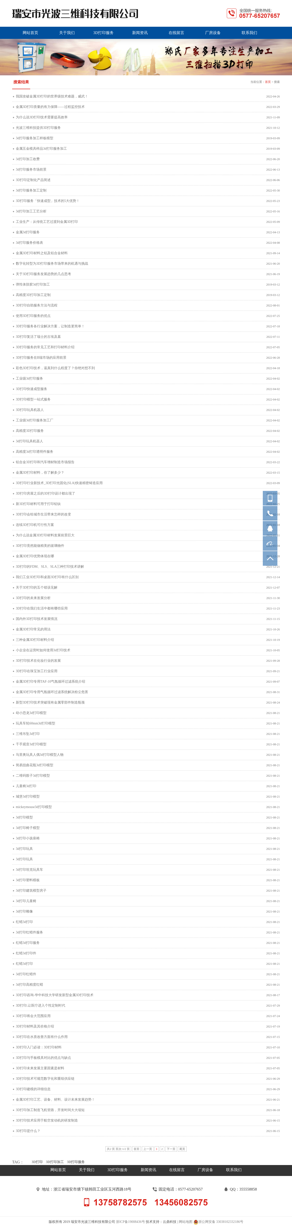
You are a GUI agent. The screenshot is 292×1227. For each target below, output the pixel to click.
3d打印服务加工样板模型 (34, 138)
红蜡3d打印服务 (28, 943)
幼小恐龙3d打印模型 (31, 713)
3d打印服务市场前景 (31, 169)
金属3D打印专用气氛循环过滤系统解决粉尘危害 (52, 692)
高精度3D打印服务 (30, 431)
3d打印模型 (24, 817)
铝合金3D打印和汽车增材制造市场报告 (45, 462)
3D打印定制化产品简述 (33, 180)
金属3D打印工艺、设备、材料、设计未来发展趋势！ (55, 1099)
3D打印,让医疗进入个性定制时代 (40, 1005)
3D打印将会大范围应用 (33, 1016)
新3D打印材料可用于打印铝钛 (38, 504)
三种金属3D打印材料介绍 (35, 640)
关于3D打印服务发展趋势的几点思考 (43, 274)
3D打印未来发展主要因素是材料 (40, 1068)
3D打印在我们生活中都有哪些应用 (42, 608)
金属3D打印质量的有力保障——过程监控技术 (50, 107)
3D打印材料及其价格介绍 (35, 1026)
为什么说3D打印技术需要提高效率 (42, 117)
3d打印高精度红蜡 (29, 984)
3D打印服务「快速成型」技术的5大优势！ (48, 201)
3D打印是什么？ (28, 1131)
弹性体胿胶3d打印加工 (33, 284)
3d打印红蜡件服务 (29, 932)
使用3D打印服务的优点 (33, 316)
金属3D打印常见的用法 (33, 629)
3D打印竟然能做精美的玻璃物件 (40, 546)
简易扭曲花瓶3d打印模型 (34, 765)
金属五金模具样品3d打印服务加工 (41, 148)
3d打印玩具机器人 (29, 441)
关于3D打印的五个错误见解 (36, 587)
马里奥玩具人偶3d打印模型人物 (40, 755)
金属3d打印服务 (28, 232)
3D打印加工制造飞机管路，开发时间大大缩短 (50, 1110)
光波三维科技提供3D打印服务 (38, 128)
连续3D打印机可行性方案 (35, 525)
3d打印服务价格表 (29, 242)
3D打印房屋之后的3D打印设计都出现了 (45, 493)
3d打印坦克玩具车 (29, 869)
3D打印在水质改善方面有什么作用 (42, 1037)
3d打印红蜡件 (26, 974)
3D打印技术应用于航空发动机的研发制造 (47, 1120)
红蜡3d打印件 (26, 953)
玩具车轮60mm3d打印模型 (35, 723)
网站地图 (185, 1222)
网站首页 (58, 1170)
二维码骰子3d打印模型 (33, 775)
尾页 (182, 1149)
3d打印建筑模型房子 (31, 890)
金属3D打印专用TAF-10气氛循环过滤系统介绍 (50, 681)
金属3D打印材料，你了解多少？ (40, 472)
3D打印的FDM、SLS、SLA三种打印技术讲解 (50, 566)
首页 (268, 82)
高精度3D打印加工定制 (33, 295)
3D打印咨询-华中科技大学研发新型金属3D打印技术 (54, 995)
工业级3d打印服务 (29, 378)
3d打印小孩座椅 (28, 838)
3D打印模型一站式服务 (33, 399)
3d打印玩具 (24, 849)
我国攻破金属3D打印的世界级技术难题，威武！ (52, 96)
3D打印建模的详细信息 (33, 1089)
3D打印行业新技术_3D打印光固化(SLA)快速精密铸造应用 (59, 483)
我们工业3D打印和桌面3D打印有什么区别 (47, 577)
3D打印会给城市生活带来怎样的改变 (43, 514)
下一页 (171, 1149)
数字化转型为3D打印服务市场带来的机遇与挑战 (52, 263)
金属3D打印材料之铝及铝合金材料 (42, 253)
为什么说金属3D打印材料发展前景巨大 (45, 535)
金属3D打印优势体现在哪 (35, 556)
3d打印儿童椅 (26, 901)
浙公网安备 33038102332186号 (218, 1222)
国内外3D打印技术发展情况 (36, 619)
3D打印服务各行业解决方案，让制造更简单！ (50, 326)
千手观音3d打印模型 (31, 744)
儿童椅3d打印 (26, 786)
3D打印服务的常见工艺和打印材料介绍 (45, 347)
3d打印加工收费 (28, 159)
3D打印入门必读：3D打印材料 (39, 1047)
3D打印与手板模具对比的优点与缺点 (43, 1058)
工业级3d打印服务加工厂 (34, 420)
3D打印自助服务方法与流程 (36, 305)
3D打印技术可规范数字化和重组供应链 (45, 1078)
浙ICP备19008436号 (130, 1222)
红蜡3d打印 (24, 922)
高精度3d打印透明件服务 (34, 451)
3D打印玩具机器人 (30, 410)
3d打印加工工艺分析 (31, 211)
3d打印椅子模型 (28, 828)
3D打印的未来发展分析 (33, 598)
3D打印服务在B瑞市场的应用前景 (41, 357)
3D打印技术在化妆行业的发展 (38, 660)
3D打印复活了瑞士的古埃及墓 (38, 337)
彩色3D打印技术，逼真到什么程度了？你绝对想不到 (55, 368)
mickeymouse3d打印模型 (34, 807)
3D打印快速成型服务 (31, 389)
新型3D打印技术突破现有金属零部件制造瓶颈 (50, 702)
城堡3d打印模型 (28, 796)
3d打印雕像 (24, 911)
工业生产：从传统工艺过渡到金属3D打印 (47, 222)
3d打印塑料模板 (28, 880)
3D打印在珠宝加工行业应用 (36, 671)
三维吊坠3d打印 (28, 734)
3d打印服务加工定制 (31, 190)
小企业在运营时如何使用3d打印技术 (43, 650)
